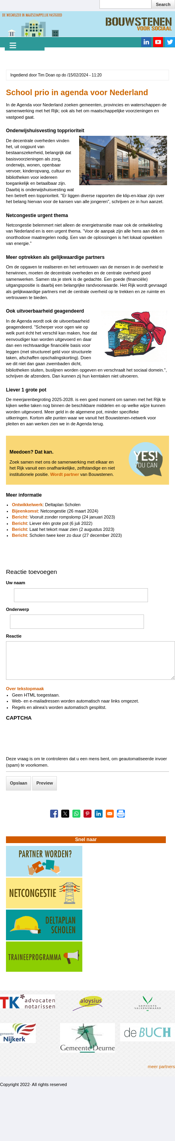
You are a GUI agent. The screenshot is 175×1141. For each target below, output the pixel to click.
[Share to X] (65, 814)
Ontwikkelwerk (27, 504)
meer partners (161, 1066)
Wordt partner (64, 474)
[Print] (121, 814)
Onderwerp (17, 609)
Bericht (19, 523)
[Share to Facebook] (54, 814)
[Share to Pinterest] (87, 814)
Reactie (13, 636)
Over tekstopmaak (25, 688)
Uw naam (15, 582)
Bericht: (21, 517)
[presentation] (66, 740)
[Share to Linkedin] (99, 814)
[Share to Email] (110, 814)
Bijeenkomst (25, 511)
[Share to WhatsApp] (76, 814)
